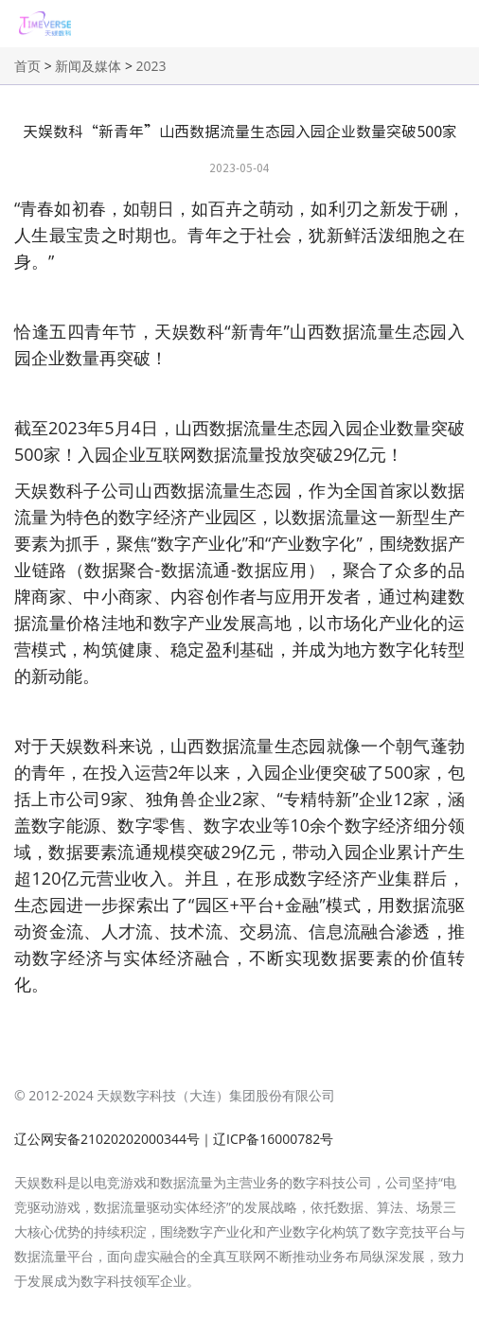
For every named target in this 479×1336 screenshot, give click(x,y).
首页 (27, 66)
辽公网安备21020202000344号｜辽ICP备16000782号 (173, 1139)
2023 (151, 66)
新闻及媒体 (88, 66)
